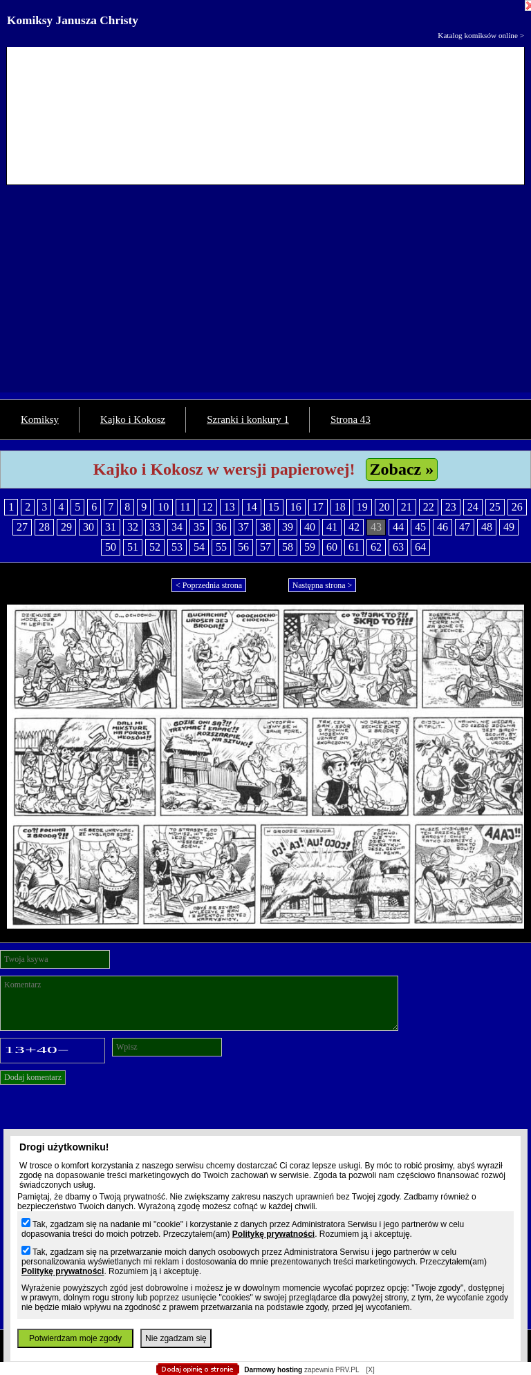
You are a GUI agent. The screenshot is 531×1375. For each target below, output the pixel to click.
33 (154, 527)
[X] (370, 1370)
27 (22, 527)
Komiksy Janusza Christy (72, 20)
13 (229, 507)
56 (243, 547)
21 (406, 507)
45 (420, 527)
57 (265, 547)
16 (295, 507)
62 (376, 547)
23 (450, 507)
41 (331, 527)
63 (398, 547)
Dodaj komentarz (33, 1077)
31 (110, 527)
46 (442, 527)
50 (110, 547)
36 (221, 527)
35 (199, 527)
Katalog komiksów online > (481, 35)
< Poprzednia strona (209, 585)
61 (354, 547)
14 (251, 507)
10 (163, 507)
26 (517, 507)
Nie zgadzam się (176, 1338)
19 (362, 507)
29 (66, 527)
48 (486, 527)
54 (199, 547)
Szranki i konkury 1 (248, 419)
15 (273, 507)
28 (44, 527)
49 (508, 527)
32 (132, 527)
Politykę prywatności (273, 1234)
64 (420, 547)
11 (185, 507)
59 (309, 547)
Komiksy (40, 419)
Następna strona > (322, 585)
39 (287, 527)
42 (354, 527)
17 (318, 507)
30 (88, 527)
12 (207, 507)
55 (221, 547)
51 (132, 547)
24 (472, 507)
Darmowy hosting (273, 1370)
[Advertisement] (265, 295)
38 (265, 527)
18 (340, 507)
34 (177, 527)
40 (309, 527)
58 (287, 547)
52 (154, 547)
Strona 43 (350, 419)
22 (428, 507)
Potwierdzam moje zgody (75, 1338)
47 (464, 527)
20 (384, 507)
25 (495, 507)
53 (177, 547)
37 (243, 527)
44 (398, 527)
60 (331, 547)
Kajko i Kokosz (132, 419)
